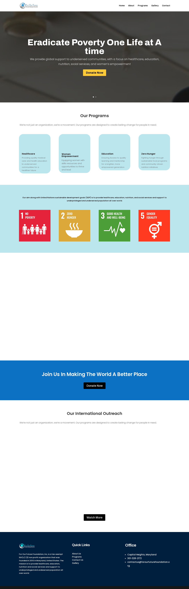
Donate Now (94, 72)
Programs (143, 6)
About (131, 6)
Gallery (154, 6)
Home (122, 6)
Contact (166, 6)
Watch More (94, 517)
